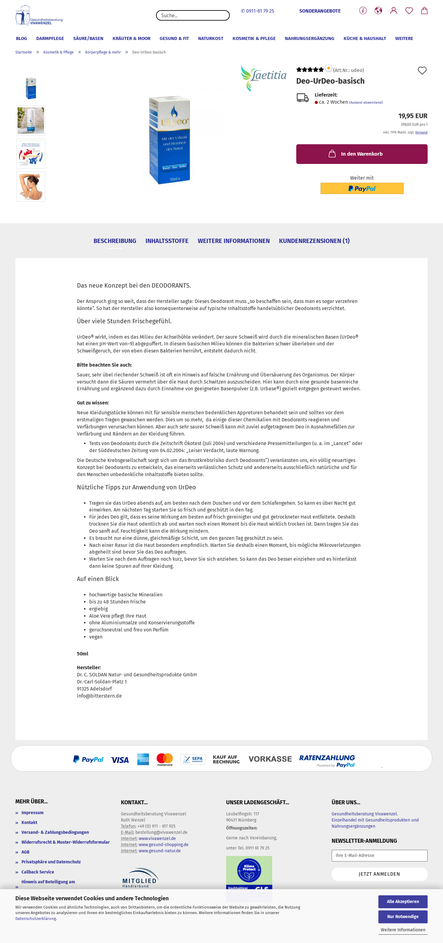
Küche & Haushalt (365, 38)
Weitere (404, 38)
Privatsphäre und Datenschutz (51, 862)
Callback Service (38, 872)
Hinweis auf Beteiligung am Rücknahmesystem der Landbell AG (56, 886)
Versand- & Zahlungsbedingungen (55, 832)
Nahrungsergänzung (309, 38)
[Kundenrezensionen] (310, 72)
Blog (21, 38)
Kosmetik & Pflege (254, 38)
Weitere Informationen (403, 930)
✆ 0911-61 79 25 (257, 11)
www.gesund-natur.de (160, 850)
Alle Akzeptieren (403, 901)
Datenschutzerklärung (35, 918)
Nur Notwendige (403, 916)
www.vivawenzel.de (157, 838)
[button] (378, 11)
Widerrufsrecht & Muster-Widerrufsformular (66, 842)
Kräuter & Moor (131, 38)
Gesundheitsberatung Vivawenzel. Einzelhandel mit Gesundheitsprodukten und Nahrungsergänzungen (375, 820)
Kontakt (29, 822)
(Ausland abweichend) (366, 103)
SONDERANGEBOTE (320, 11)
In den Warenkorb (355, 153)
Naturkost (210, 38)
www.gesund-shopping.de (164, 844)
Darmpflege (50, 38)
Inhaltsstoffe (167, 241)
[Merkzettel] (409, 11)
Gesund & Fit (174, 38)
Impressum (33, 812)
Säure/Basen (88, 38)
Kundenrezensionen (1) (314, 241)
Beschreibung (115, 241)
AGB (26, 852)
